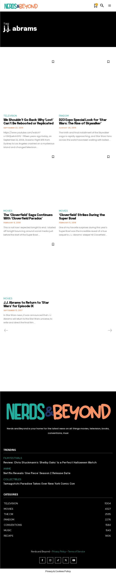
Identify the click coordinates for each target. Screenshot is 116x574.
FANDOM (64, 115)
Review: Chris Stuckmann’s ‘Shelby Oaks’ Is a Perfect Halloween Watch (50, 462)
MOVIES (7, 210)
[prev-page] (6, 330)
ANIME (7, 468)
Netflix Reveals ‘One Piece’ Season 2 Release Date (36, 473)
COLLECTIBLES (12, 479)
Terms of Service (76, 551)
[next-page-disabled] (110, 330)
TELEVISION (10, 115)
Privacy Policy (59, 551)
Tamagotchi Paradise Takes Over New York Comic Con (39, 483)
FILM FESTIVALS (12, 458)
